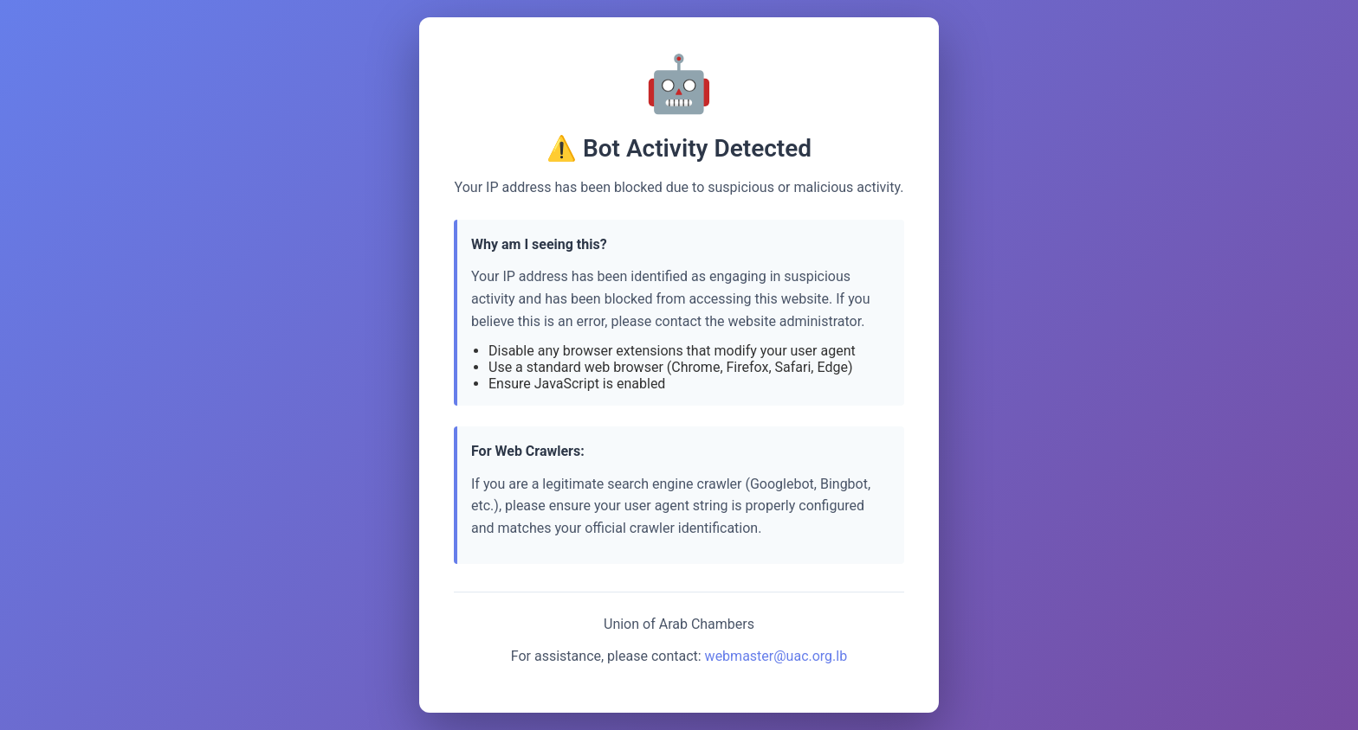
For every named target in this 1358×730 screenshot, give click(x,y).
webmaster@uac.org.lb (776, 656)
